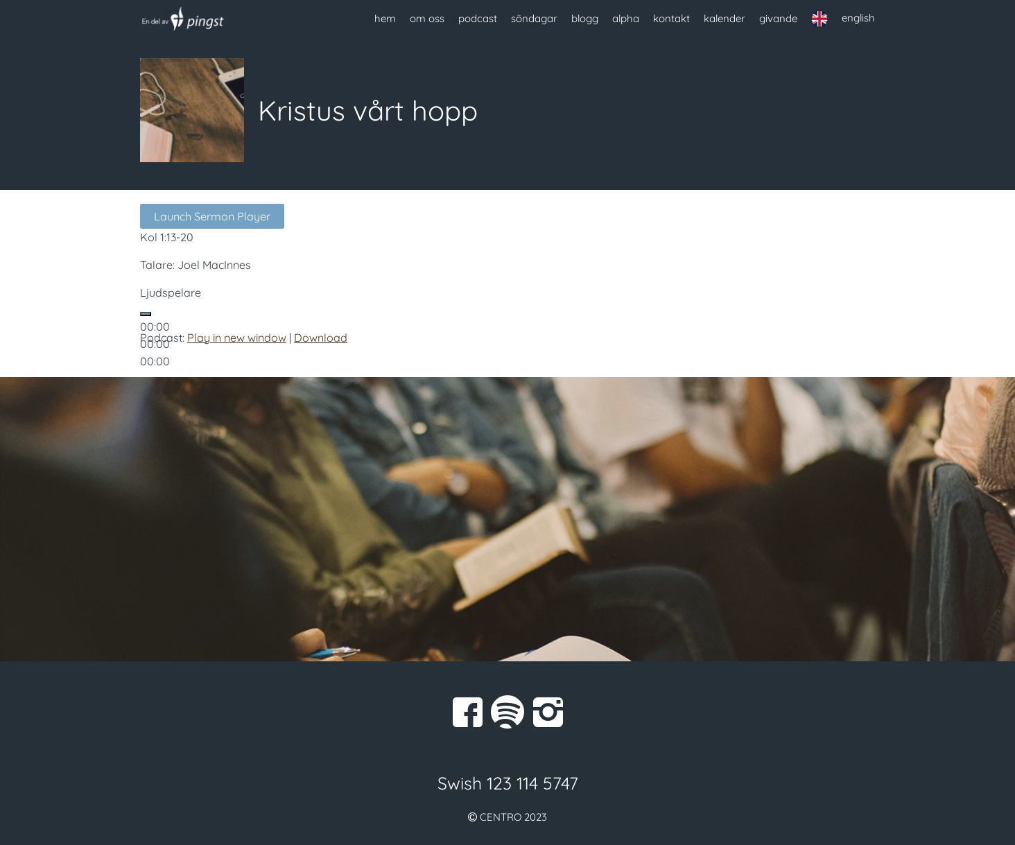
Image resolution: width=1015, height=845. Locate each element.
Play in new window (236, 338)
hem (385, 18)
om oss (427, 18)
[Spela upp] (145, 314)
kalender (724, 18)
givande (778, 18)
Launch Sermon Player (212, 216)
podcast (477, 18)
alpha (625, 18)
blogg (584, 18)
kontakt (671, 18)
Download (320, 338)
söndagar (534, 18)
